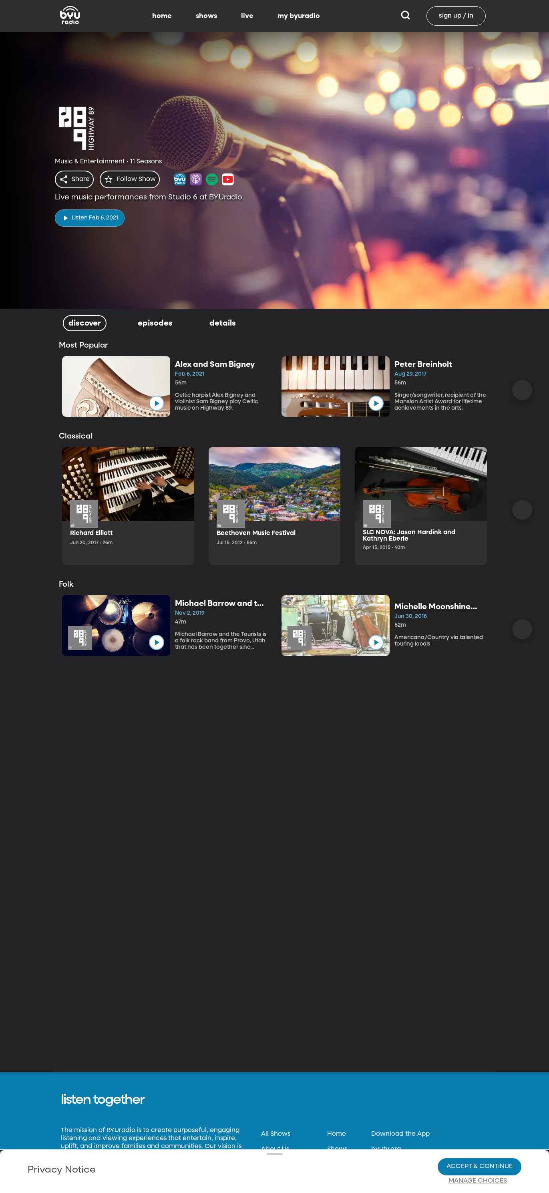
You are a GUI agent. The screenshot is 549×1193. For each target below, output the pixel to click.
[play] (90, 215)
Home (336, 1134)
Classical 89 (389, 1164)
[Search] (405, 16)
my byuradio (299, 16)
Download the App (400, 1134)
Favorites (341, 1180)
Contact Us (278, 1164)
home (162, 16)
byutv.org (386, 1149)
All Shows (275, 1134)
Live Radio (343, 1164)
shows (206, 16)
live (247, 16)
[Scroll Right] (522, 390)
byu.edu (384, 1180)
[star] (134, 179)
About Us (275, 1149)
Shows (337, 1149)
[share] (76, 179)
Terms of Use (280, 1180)
